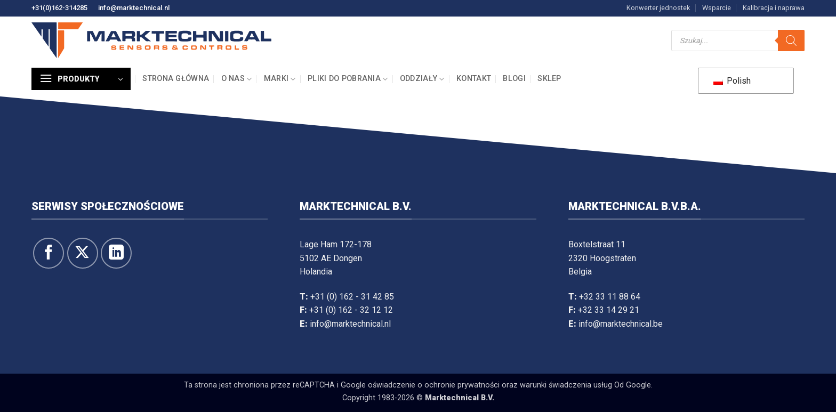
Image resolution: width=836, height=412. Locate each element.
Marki (280, 79)
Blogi (514, 78)
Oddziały (422, 79)
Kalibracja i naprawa (774, 8)
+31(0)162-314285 (59, 8)
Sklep (549, 78)
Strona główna (175, 78)
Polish (732, 81)
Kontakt (473, 78)
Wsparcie (716, 8)
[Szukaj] (791, 40)
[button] (81, 79)
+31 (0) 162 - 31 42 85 (352, 297)
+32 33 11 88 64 (609, 297)
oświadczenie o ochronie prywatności (434, 385)
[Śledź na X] (82, 253)
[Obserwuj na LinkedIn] (116, 253)
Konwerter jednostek (658, 8)
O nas (236, 79)
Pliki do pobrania (348, 79)
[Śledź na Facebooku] (48, 253)
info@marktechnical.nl (134, 8)
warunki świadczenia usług (566, 385)
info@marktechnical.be (620, 324)
